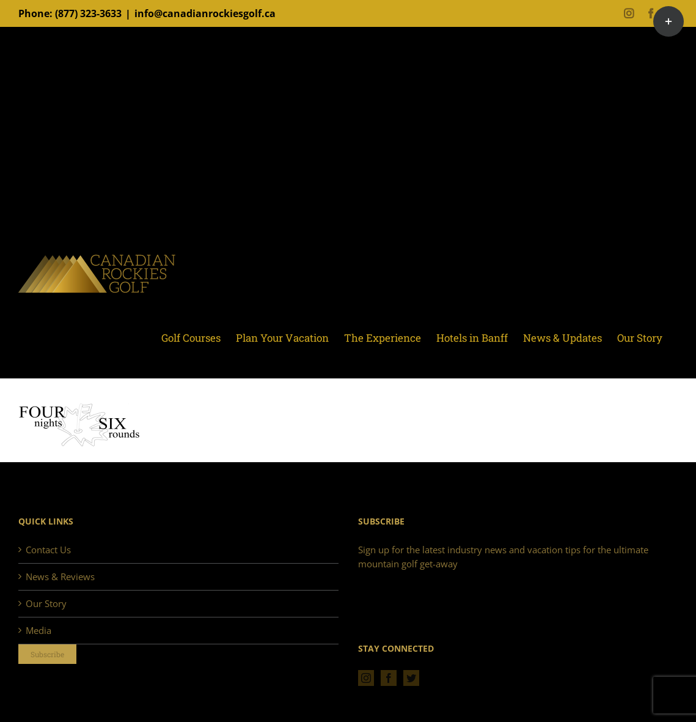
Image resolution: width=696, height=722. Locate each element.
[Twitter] (411, 678)
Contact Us (48, 549)
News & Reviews (60, 576)
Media (38, 630)
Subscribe (47, 654)
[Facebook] (389, 678)
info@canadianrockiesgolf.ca (205, 13)
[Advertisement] (348, 143)
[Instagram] (366, 678)
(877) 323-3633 (88, 13)
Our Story (46, 603)
